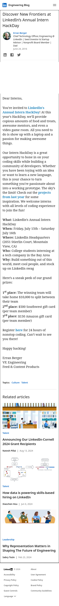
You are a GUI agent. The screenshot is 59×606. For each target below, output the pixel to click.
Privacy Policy (10, 580)
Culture (16, 382)
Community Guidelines (41, 590)
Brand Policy (36, 585)
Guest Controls (10, 590)
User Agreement (38, 574)
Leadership (8, 539)
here (18, 330)
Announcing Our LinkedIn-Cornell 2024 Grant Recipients (28, 441)
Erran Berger (20, 32)
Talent (24, 382)
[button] (5, 54)
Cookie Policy (37, 580)
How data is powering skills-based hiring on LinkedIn (28, 495)
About (34, 569)
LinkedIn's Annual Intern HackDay (23, 110)
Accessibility (9, 574)
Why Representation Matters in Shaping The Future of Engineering (29, 548)
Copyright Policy (11, 585)
